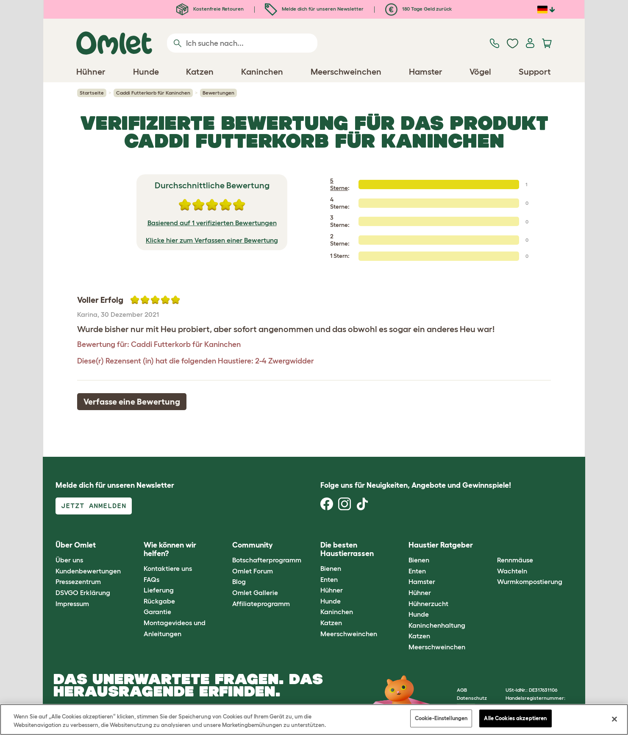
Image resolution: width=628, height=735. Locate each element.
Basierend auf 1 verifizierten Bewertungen (212, 222)
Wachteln (512, 571)
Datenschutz (472, 698)
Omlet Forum (252, 571)
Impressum (72, 603)
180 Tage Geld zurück (418, 8)
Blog (239, 581)
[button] (490, 545)
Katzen (331, 622)
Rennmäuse (515, 560)
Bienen (330, 568)
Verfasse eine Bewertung (131, 401)
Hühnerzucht (428, 603)
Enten (329, 579)
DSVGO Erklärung (83, 592)
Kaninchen (336, 611)
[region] (314, 719)
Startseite (92, 92)
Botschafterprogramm (266, 560)
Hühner (331, 590)
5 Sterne (339, 184)
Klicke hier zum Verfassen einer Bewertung (212, 240)
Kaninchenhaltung (436, 625)
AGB (462, 690)
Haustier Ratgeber (440, 545)
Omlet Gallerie (255, 592)
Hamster (421, 581)
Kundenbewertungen (88, 571)
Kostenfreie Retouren (210, 8)
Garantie (157, 611)
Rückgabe (159, 601)
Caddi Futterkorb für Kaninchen (153, 92)
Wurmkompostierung (529, 581)
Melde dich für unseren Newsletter (314, 8)
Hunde (330, 601)
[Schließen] (614, 719)
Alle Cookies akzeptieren (515, 718)
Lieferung (159, 590)
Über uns (69, 560)
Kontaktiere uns (168, 568)
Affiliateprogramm (261, 603)
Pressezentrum (78, 581)
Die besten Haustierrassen (347, 549)
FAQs (151, 579)
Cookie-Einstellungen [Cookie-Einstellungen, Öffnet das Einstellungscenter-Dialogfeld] (441, 718)
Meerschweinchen (348, 633)
